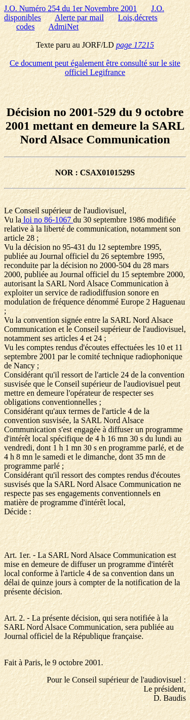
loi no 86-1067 (47, 219)
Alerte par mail (79, 17)
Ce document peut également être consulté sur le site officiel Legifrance (95, 68)
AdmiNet (64, 26)
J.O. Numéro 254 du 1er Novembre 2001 (70, 8)
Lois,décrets (138, 17)
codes (25, 26)
